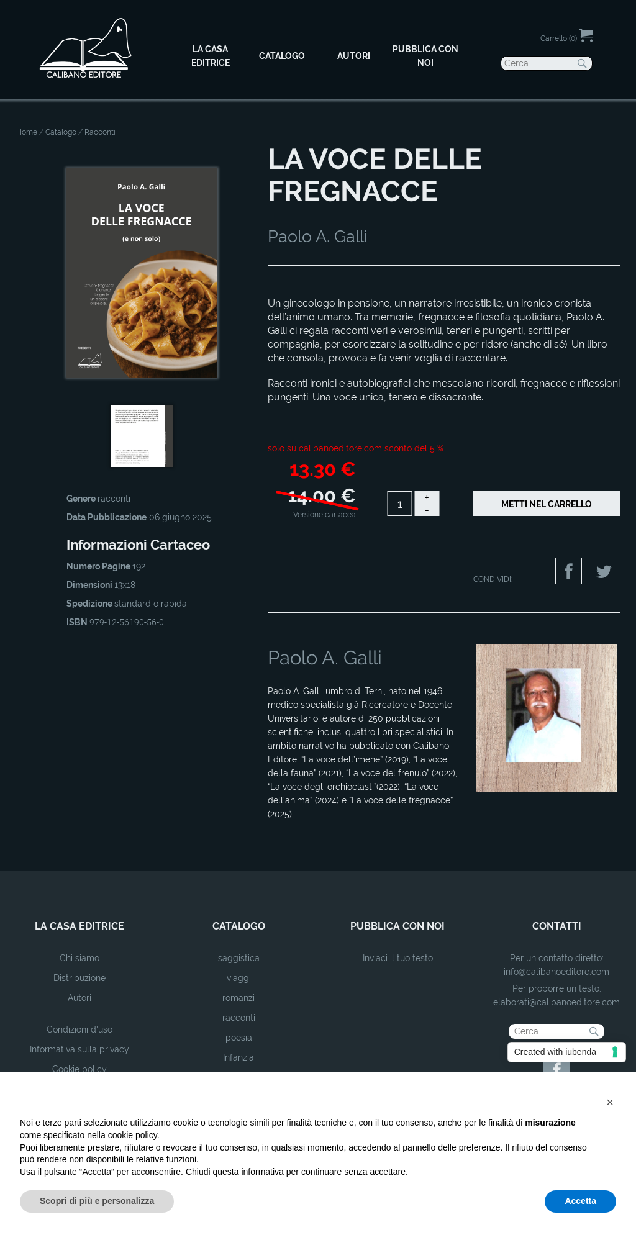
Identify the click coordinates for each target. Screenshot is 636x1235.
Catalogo (60, 132)
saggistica (239, 958)
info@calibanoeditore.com (556, 972)
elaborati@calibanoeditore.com (556, 1002)
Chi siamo (79, 958)
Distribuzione (79, 978)
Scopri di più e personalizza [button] (97, 1201)
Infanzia (238, 1057)
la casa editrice (79, 926)
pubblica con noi (397, 926)
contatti (556, 926)
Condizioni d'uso (79, 1029)
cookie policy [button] (132, 1135)
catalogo (238, 926)
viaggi (239, 978)
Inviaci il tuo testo (398, 958)
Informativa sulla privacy (79, 1049)
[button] (610, 1102)
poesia (238, 1038)
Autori (79, 998)
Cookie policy (79, 1069)
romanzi (238, 998)
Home (26, 132)
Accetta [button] (580, 1201)
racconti (238, 1018)
